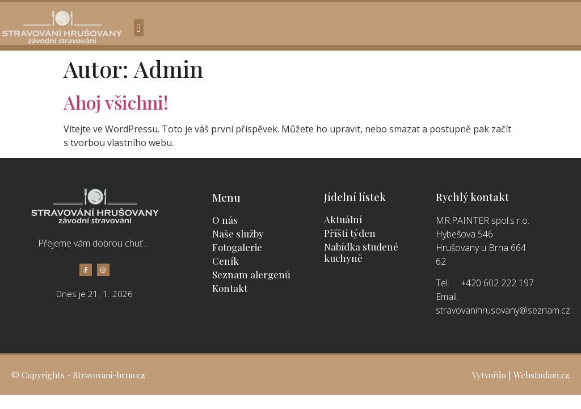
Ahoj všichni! (116, 102)
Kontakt (229, 288)
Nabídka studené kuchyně (361, 252)
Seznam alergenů (251, 274)
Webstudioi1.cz (541, 375)
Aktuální (343, 219)
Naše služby (238, 233)
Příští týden (350, 233)
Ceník (225, 260)
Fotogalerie (237, 247)
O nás (225, 220)
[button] (139, 27)
